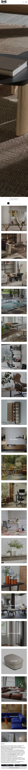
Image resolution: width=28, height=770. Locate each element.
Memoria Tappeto (14, 605)
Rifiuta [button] (7, 765)
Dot (14, 356)
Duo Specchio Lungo (14, 633)
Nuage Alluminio (14, 578)
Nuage (14, 550)
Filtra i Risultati (14, 199)
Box (14, 411)
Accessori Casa (13, 101)
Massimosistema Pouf (14, 688)
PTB (14, 384)
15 (19, 203)
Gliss (14, 273)
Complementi (17, 101)
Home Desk (14, 328)
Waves (14, 301)
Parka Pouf (14, 661)
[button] (26, 744)
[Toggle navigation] (26, 2)
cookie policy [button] (11, 748)
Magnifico (14, 218)
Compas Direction (14, 522)
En (14, 245)
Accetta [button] (20, 765)
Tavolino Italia (14, 716)
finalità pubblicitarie (13, 754)
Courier (14, 467)
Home (10, 101)
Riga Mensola (14, 439)
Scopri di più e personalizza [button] (14, 767)
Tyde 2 (14, 495)
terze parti (17, 749)
